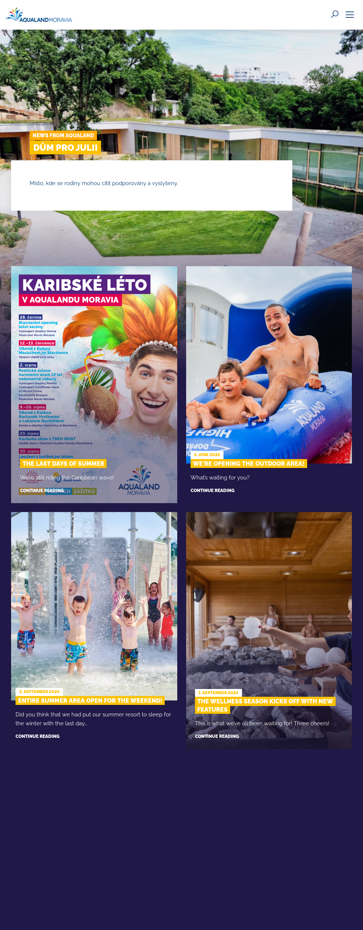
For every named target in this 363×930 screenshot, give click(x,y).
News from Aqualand (63, 135)
